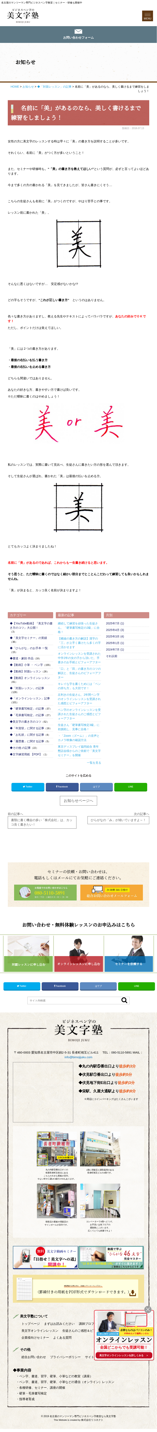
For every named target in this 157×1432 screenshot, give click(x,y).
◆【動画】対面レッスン (25, 672)
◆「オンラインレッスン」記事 (30, 699)
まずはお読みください (59, 1327)
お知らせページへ (78, 801)
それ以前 (111, 656)
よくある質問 (62, 1341)
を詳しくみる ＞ (123, 1355)
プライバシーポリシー (65, 1360)
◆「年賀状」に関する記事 (27, 728)
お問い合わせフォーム (78, 38)
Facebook (62, 787)
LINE (130, 787)
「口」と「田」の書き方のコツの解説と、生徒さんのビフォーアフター (79, 674)
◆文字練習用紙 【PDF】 (26, 755)
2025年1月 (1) (115, 643)
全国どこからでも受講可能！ (124, 1347)
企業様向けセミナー (35, 1341)
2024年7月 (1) (115, 650)
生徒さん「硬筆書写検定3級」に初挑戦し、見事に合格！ (79, 727)
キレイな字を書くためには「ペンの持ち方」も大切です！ (79, 686)
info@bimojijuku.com (78, 1060)
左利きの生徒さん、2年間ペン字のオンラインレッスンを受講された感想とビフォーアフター (79, 699)
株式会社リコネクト (92, 1423)
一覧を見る (94, 763)
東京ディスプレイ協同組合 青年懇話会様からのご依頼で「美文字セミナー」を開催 (79, 751)
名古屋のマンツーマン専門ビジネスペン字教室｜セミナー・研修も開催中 (41, 2)
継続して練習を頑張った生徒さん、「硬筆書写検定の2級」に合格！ (79, 628)
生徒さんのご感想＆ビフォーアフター (89, 1334)
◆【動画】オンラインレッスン (30, 678)
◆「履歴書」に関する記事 (27, 741)
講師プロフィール (91, 1327)
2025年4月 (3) (115, 630)
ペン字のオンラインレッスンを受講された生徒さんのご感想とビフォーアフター (79, 715)
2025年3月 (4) (115, 637)
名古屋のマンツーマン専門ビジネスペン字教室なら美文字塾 (83, 1419)
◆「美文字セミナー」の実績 (28, 638)
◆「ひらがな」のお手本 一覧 (29, 648)
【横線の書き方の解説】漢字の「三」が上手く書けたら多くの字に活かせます (79, 643)
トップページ (30, 1327)
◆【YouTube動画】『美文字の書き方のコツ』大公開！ (31, 626)
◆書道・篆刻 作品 (22, 659)
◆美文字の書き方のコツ (25, 722)
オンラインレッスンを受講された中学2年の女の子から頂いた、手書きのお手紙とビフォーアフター (79, 658)
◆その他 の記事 (20, 748)
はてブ (96, 787)
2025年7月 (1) (115, 624)
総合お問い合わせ (33, 1360)
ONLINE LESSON (108, 1332)
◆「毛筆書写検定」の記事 (27, 715)
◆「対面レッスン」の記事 (27, 688)
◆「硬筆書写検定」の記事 (27, 709)
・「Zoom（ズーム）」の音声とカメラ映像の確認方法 (79, 738)
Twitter (28, 787)
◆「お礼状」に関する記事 (27, 735)
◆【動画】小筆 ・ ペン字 (26, 665)
